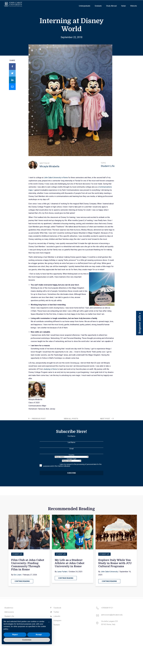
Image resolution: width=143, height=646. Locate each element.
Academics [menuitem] (8, 608)
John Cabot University (109, 572)
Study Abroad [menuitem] (111, 6)
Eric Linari (17, 575)
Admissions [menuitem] (9, 612)
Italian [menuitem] (123, 6)
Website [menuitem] (133, 6)
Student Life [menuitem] (9, 616)
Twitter (54, 612)
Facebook (55, 608)
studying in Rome (50, 369)
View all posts (71, 419)
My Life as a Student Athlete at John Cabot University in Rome (69, 563)
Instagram (55, 620)
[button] (49, 622)
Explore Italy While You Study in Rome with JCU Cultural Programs (115, 563)
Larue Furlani (62, 572)
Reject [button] (15, 635)
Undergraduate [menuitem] (84, 6)
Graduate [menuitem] (98, 6)
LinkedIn (55, 616)
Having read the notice (51, 464)
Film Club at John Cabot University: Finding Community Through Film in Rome (27, 564)
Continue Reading (22, 581)
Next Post (107, 419)
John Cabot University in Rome (56, 177)
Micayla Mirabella (49, 166)
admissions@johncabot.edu (112, 615)
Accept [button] (39, 635)
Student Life (108, 166)
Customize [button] (26, 640)
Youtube (55, 625)
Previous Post (37, 419)
